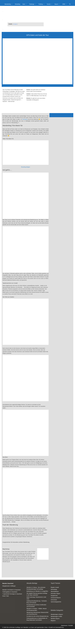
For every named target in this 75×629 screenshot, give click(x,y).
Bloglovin (53, 620)
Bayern (58, 4)
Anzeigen (15, 24)
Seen (25, 4)
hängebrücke (54, 595)
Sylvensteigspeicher (56, 601)
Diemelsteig (54, 589)
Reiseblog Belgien (25, 167)
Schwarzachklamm (56, 597)
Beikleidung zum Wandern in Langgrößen (37, 591)
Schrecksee (54, 599)
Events (50, 4)
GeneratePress (59, 627)
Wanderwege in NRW (56, 616)
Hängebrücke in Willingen (9, 586)
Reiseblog (17, 4)
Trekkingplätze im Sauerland (9, 591)
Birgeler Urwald (55, 587)
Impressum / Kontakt (67, 625)
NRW (65, 4)
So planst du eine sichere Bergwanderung (37, 616)
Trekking (42, 4)
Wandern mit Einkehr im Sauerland (11, 589)
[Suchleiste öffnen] (70, 4)
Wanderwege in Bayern (57, 614)
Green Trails (5, 596)
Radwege (33, 4)
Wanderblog (9, 4)
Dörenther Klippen (55, 593)
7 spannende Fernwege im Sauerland (12, 594)
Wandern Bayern (55, 618)
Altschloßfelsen (55, 591)
